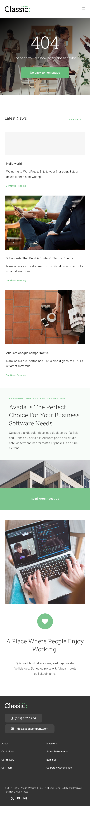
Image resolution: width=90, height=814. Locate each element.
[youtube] (18, 798)
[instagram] (25, 798)
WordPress (22, 791)
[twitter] (12, 798)
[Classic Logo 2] (17, 7)
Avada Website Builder (32, 788)
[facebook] (6, 798)
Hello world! (14, 163)
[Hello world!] (45, 143)
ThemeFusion (54, 788)
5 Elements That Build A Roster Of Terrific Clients (39, 258)
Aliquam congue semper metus (27, 353)
